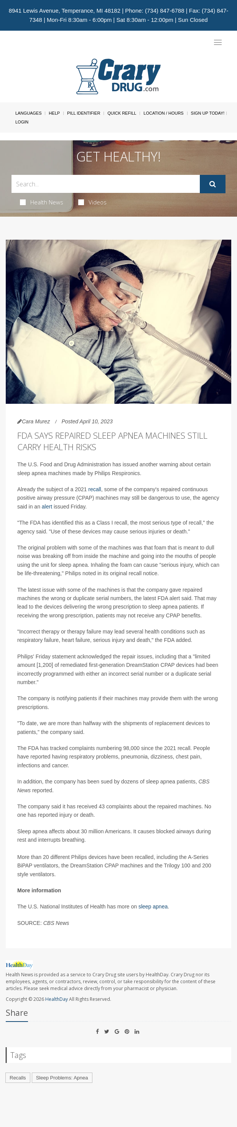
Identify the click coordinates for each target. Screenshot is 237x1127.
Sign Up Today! (208, 113)
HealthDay (56, 999)
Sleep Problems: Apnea (62, 1078)
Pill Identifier (83, 113)
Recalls (18, 1078)
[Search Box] (106, 184)
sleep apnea (153, 906)
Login (21, 122)
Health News (41, 202)
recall (94, 489)
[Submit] (212, 184)
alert (47, 506)
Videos (92, 202)
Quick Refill (121, 113)
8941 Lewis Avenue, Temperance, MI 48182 (64, 10)
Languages (28, 113)
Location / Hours (163, 113)
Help (54, 113)
